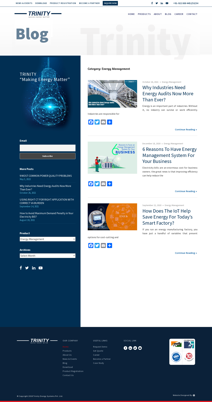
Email (23, 140)
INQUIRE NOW (110, 3)
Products (144, 14)
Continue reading (185, 129)
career (178, 14)
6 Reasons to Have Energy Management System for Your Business (169, 155)
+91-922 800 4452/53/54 (185, 3)
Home (131, 14)
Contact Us (68, 375)
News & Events (24, 3)
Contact (192, 14)
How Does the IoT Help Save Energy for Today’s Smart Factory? (167, 217)
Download (41, 3)
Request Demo (100, 346)
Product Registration (63, 3)
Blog (168, 14)
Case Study (98, 363)
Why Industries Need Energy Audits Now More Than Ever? (167, 93)
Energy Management (171, 82)
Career (96, 355)
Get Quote (98, 351)
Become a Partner (89, 3)
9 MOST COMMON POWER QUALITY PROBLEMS (46, 176)
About (158, 14)
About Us (67, 355)
